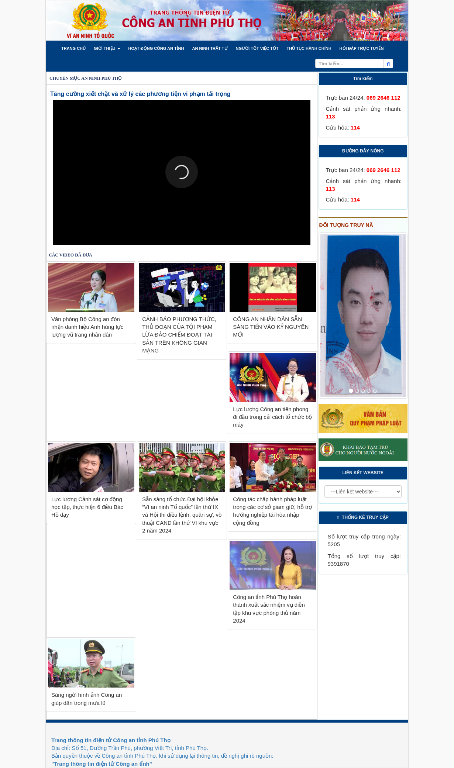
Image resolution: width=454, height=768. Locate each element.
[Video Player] (181, 172)
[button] (73, 48)
